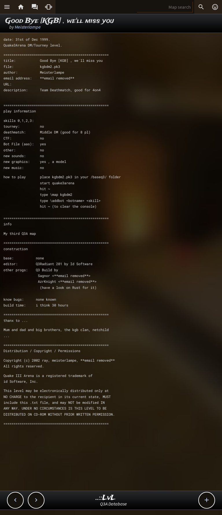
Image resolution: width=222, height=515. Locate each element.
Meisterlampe (28, 27)
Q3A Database (113, 504)
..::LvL (105, 498)
